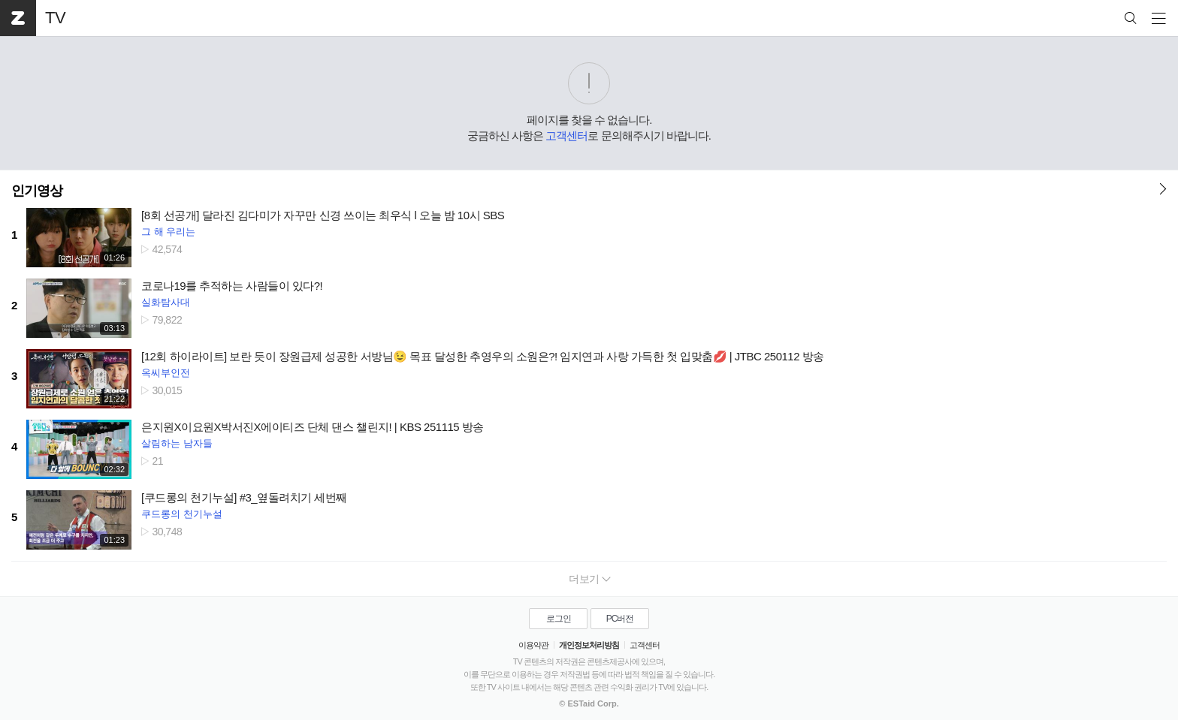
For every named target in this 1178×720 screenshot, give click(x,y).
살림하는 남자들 (177, 443)
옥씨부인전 (165, 372)
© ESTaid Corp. (588, 703)
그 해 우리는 (168, 231)
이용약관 (533, 644)
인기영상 (36, 190)
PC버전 (620, 618)
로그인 (558, 618)
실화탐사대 (165, 302)
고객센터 (566, 135)
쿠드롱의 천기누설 (181, 514)
